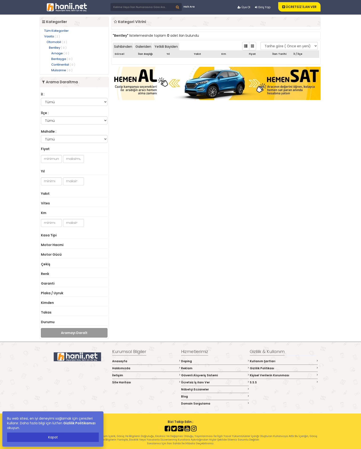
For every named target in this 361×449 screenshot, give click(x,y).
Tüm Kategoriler (56, 30)
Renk (45, 273)
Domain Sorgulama (215, 403)
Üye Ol (244, 7)
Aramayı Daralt (74, 332)
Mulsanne (61, 70)
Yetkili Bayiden (166, 46)
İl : (42, 94)
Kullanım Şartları (284, 361)
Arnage (60, 53)
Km (43, 213)
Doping (215, 361)
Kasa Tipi (49, 235)
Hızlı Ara (188, 6)
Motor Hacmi (52, 244)
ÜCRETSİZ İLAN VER (299, 6)
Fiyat (45, 149)
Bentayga (61, 59)
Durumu (48, 322)
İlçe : (45, 113)
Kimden (47, 302)
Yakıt (45, 193)
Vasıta (52, 36)
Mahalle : (48, 131)
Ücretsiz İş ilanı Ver (215, 382)
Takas (46, 312)
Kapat (53, 437)
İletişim (146, 375)
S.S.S (284, 382)
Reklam (215, 368)
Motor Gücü (51, 254)
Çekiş (45, 264)
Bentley (58, 47)
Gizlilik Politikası (284, 368)
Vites (45, 203)
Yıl (43, 171)
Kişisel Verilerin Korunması (284, 375)
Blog (215, 396)
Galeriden (143, 46)
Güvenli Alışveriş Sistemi (215, 375)
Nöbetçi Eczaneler (215, 389)
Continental (63, 64)
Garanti (48, 283)
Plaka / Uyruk (52, 293)
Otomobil (57, 42)
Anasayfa (146, 361)
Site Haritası (146, 382)
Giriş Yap (262, 7)
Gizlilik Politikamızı (79, 423)
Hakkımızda (146, 368)
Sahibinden (123, 46)
